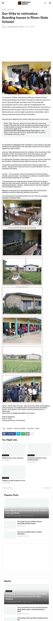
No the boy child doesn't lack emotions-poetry (37, 459)
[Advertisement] (26, 45)
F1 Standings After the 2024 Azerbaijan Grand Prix (32, 619)
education (10, 10)
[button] (3, 3)
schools (37, 428)
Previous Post (7, 488)
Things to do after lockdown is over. (13, 481)
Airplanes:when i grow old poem (12, 458)
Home (4, 10)
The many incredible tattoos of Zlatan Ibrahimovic (29, 533)
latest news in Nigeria (20, 428)
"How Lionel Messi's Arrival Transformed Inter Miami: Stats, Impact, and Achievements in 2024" (32, 609)
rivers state (30, 428)
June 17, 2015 (7, 418)
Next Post (47, 488)
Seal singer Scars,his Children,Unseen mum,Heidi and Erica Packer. (29, 522)
